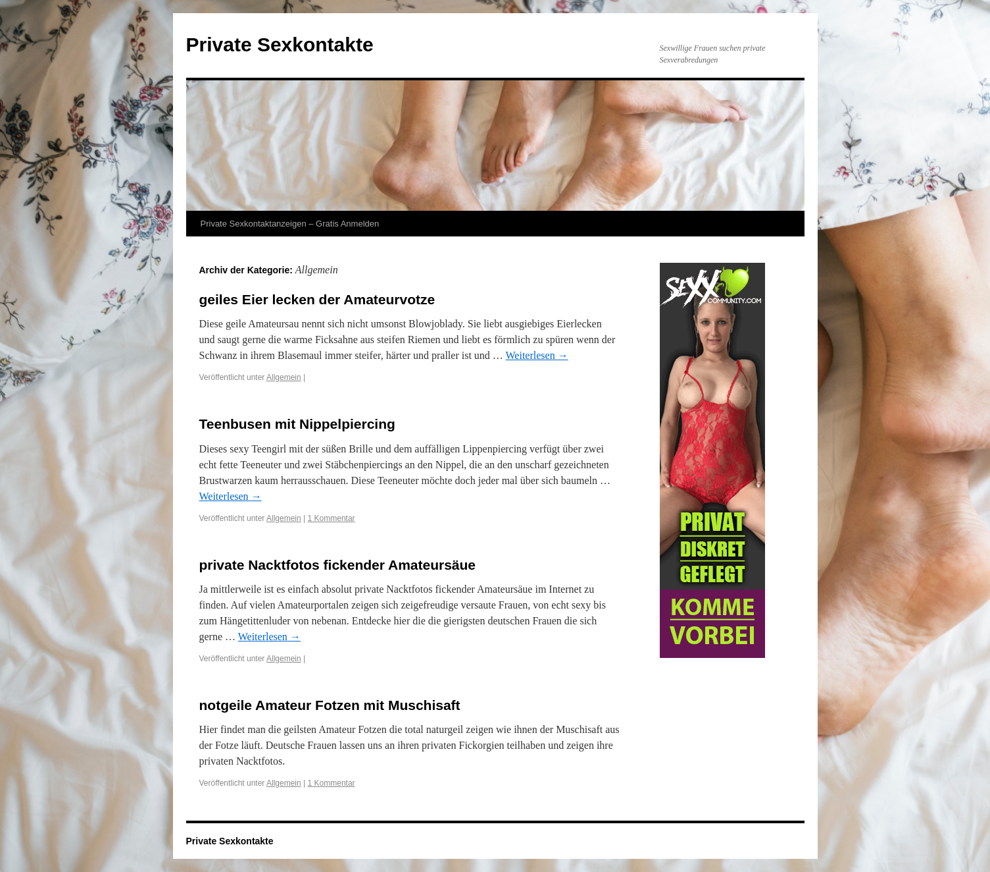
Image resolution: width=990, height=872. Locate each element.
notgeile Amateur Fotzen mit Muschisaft (329, 705)
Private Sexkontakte (280, 44)
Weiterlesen (537, 355)
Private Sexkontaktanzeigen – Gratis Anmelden (290, 224)
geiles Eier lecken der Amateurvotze (317, 299)
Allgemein (283, 377)
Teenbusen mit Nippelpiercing (297, 423)
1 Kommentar (331, 518)
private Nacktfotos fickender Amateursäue (337, 564)
